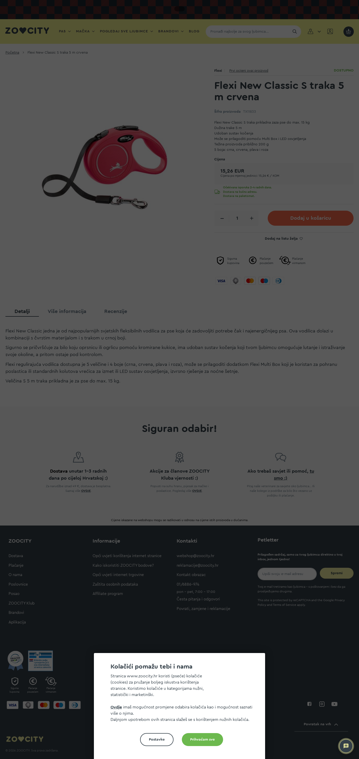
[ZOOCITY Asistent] (346, 746)
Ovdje (116, 707)
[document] (181, 708)
